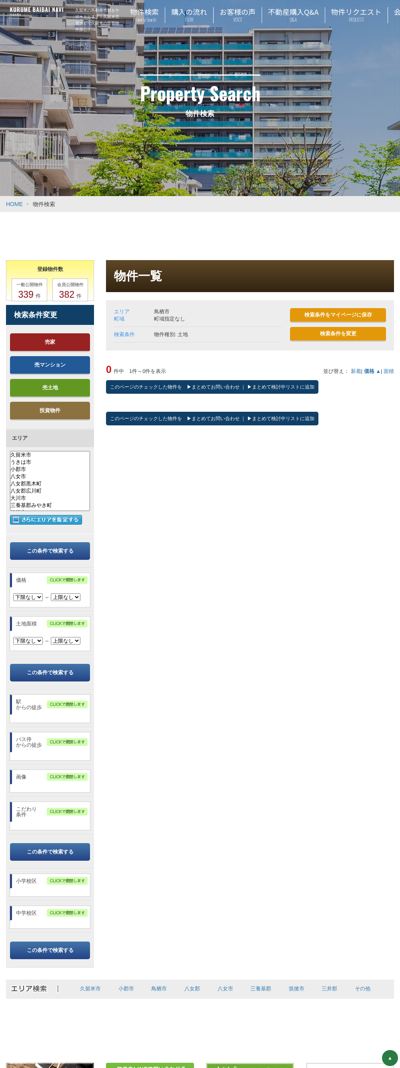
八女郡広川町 (50, 491)
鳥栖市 (159, 989)
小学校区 (26, 881)
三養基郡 (260, 989)
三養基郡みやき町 (50, 505)
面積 (389, 371)
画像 (21, 777)
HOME (14, 204)
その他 (362, 989)
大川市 (50, 498)
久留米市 (50, 455)
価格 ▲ (372, 371)
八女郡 (192, 989)
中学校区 (26, 913)
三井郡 (329, 989)
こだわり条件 (26, 812)
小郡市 (50, 469)
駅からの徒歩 (29, 704)
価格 (21, 580)
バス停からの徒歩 (29, 742)
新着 (356, 371)
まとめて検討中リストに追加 (283, 387)
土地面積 (26, 624)
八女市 (50, 476)
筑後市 (296, 989)
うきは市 (50, 462)
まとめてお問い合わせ (216, 387)
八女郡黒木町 (50, 483)
